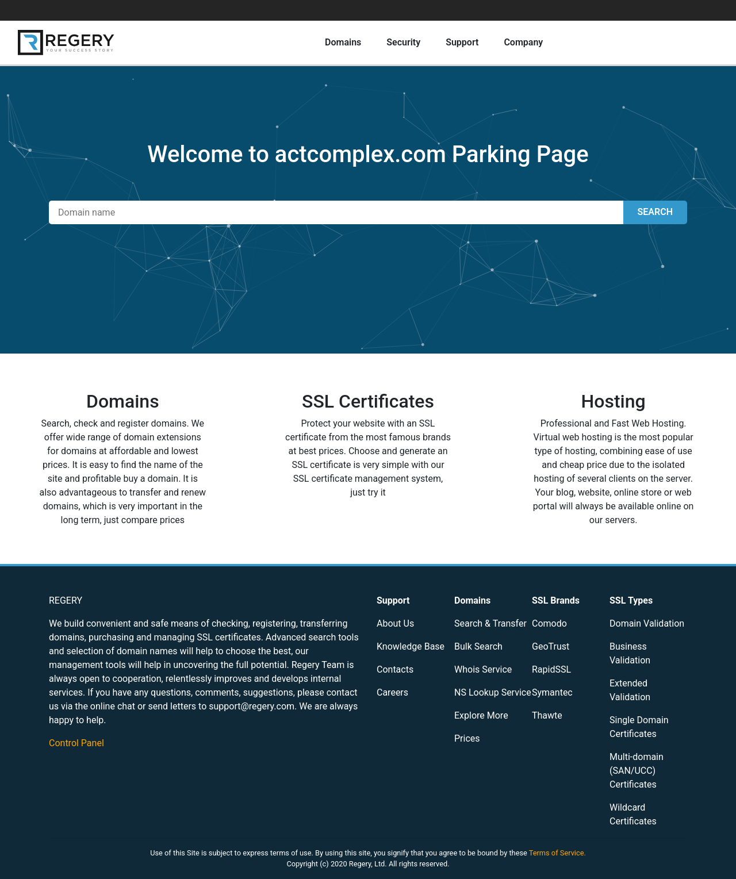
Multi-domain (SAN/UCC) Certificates (637, 770)
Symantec (552, 692)
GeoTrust (550, 646)
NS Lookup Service (492, 692)
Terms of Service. (557, 853)
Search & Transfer (490, 623)
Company (523, 42)
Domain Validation (647, 623)
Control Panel (76, 743)
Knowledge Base (410, 646)
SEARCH (655, 211)
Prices (467, 738)
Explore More (481, 715)
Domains (343, 42)
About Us (395, 623)
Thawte (547, 715)
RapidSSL (551, 669)
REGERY (65, 600)
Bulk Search (478, 646)
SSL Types (631, 600)
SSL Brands (556, 600)
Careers (392, 692)
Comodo (549, 623)
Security (403, 42)
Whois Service (483, 669)
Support (462, 42)
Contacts (395, 669)
